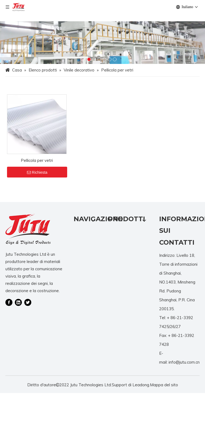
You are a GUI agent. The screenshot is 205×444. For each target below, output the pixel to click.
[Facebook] (8, 302)
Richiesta (37, 172)
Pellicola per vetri (37, 160)
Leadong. (141, 384)
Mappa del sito (164, 384)
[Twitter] (27, 302)
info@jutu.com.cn (184, 362)
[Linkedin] (18, 302)
